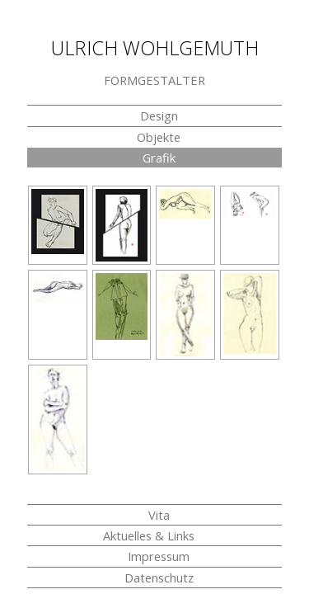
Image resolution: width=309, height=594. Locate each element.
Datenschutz (159, 577)
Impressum (159, 556)
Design (159, 115)
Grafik (159, 157)
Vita (159, 515)
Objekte (158, 137)
